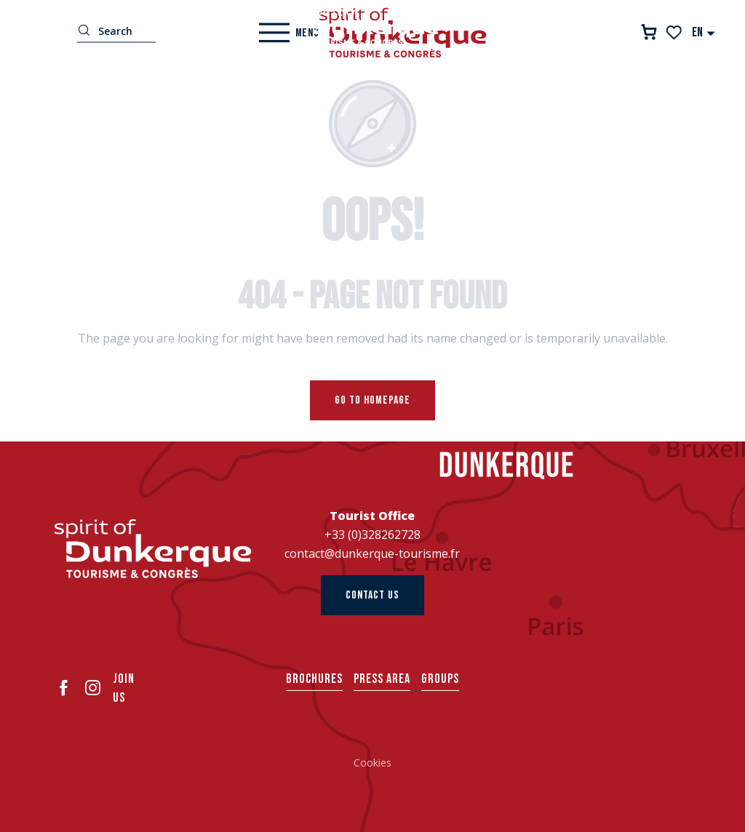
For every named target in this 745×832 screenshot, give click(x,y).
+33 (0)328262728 (372, 535)
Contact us (372, 595)
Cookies (372, 762)
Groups (440, 679)
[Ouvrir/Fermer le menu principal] (289, 32)
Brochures (314, 679)
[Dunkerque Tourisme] (372, 25)
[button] (704, 32)
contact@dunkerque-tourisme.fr (372, 553)
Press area (382, 679)
